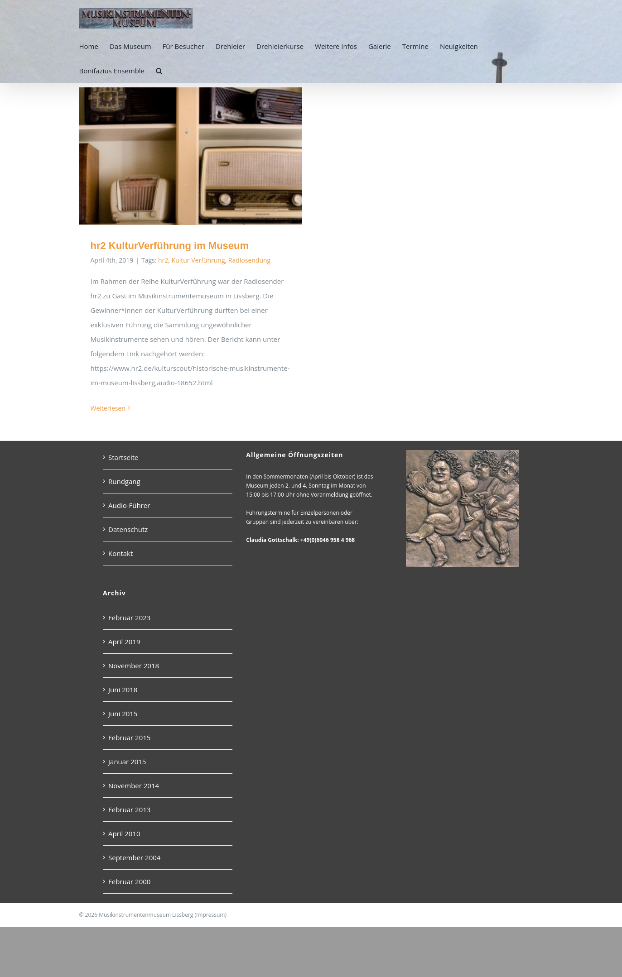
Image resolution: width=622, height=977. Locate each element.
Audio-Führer (129, 513)
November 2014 (133, 794)
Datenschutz (128, 537)
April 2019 (124, 650)
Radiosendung (249, 260)
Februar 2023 (129, 626)
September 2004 (134, 866)
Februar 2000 (129, 890)
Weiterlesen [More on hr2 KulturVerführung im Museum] (108, 408)
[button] (159, 70)
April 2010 (124, 842)
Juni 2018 (122, 698)
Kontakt (120, 561)
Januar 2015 (127, 770)
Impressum (210, 923)
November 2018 (133, 674)
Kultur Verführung (198, 260)
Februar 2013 (129, 818)
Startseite (123, 465)
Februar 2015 (129, 746)
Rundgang (124, 489)
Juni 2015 (122, 722)
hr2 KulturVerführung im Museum (170, 245)
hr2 (163, 260)
